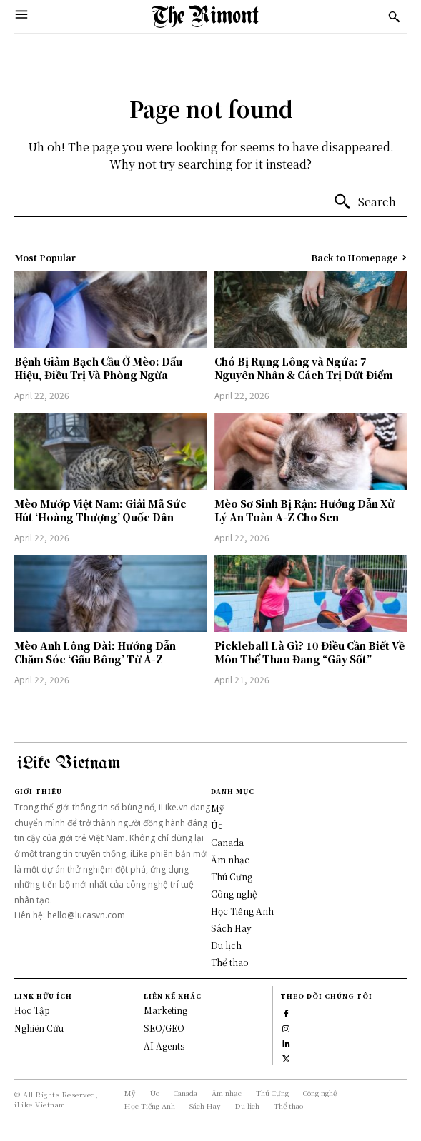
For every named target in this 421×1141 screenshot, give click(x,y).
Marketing (165, 1010)
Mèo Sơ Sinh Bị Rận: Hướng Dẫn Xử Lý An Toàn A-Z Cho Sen (304, 510)
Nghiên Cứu (39, 1028)
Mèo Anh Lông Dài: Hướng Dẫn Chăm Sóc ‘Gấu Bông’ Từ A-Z (95, 652)
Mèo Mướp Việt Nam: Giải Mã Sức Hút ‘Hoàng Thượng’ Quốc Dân (100, 510)
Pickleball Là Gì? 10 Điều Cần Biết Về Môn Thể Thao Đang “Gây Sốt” (309, 652)
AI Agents (164, 1046)
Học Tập (32, 1010)
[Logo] (205, 16)
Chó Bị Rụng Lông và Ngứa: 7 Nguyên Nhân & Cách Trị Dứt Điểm (303, 368)
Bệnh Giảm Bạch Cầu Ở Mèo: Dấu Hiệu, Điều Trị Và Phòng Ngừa (98, 368)
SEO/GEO (164, 1028)
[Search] (364, 202)
